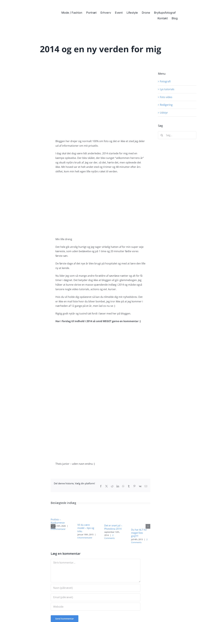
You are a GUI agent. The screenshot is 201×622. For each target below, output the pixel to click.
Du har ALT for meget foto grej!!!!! (139, 533)
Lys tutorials (167, 89)
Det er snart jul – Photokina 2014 (113, 527)
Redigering (166, 104)
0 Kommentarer (58, 529)
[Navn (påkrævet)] (95, 588)
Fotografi (165, 81)
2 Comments (109, 537)
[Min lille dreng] (100, 101)
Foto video (166, 97)
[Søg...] (177, 135)
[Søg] (162, 135)
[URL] (95, 607)
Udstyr (164, 112)
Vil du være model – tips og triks (85, 528)
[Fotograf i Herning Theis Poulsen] (28, 5)
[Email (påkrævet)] (95, 597)
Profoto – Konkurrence (58, 521)
